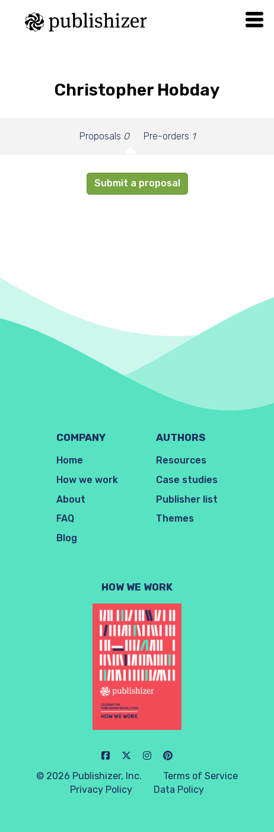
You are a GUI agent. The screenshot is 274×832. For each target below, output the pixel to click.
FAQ (65, 518)
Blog (66, 538)
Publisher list (187, 499)
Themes (175, 518)
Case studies (187, 479)
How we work (87, 479)
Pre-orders (169, 136)
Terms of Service (200, 776)
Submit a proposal (137, 183)
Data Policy (179, 789)
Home (69, 460)
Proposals (104, 136)
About (70, 499)
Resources (181, 460)
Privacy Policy (101, 789)
